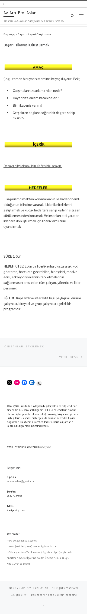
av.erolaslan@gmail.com (21, 481)
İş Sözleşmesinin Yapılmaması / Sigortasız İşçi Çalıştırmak (39, 552)
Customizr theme (66, 594)
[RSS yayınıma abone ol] (3, 4)
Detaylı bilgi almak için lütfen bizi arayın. (32, 166)
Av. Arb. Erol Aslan (34, 588)
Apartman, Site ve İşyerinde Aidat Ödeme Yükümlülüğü (38, 558)
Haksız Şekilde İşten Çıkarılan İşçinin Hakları (32, 546)
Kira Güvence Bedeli (18, 563)
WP (26, 594)
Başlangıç (9, 34)
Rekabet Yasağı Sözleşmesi (22, 540)
